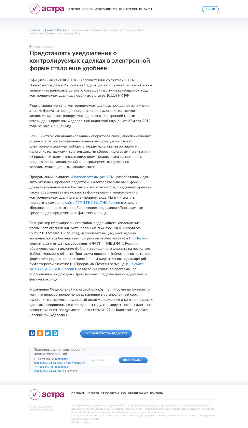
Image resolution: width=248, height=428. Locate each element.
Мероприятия (103, 9)
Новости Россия (55, 30)
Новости (87, 9)
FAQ (115, 9)
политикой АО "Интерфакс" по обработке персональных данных (59, 367)
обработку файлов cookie (85, 419)
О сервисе (74, 9)
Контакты (145, 9)
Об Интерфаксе (128, 9)
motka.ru (86, 422)
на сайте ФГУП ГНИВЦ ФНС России (91, 203)
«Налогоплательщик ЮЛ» (93, 177)
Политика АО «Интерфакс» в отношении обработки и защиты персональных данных (118, 412)
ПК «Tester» (138, 238)
